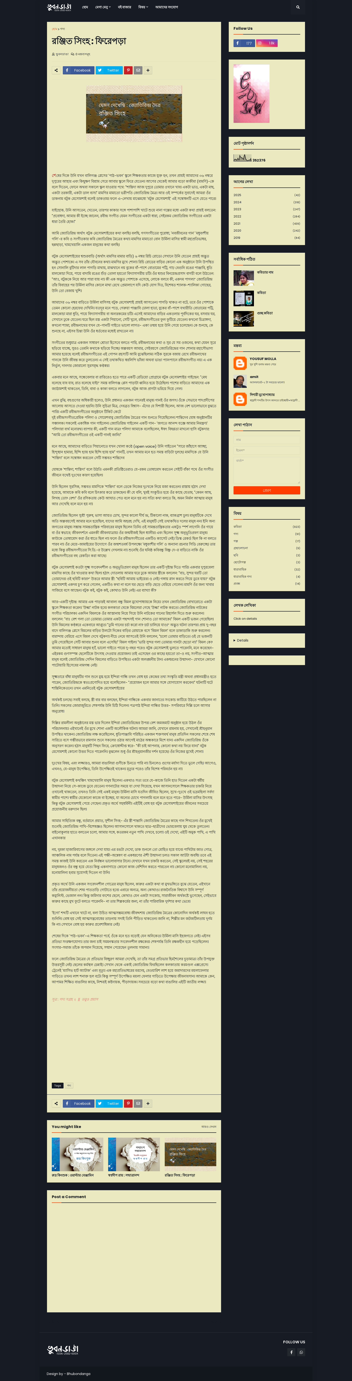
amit (254, 377)
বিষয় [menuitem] (141, 7)
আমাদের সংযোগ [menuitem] (166, 7)
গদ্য (62, 29)
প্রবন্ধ (267, 583)
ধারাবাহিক (267, 569)
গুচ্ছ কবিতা (265, 313)
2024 (267, 202)
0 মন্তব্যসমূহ (83, 54)
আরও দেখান (208, 1127)
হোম (54, 29)
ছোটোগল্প (267, 562)
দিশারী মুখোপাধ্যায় (262, 395)
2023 (267, 209)
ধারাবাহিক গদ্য (267, 576)
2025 (267, 195)
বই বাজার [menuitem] (124, 7)
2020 (267, 230)
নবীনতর (54, 1322)
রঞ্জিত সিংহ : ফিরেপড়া (180, 1175)
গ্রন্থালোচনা (267, 548)
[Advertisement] (134, 1041)
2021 (267, 223)
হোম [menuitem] (85, 7)
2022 (267, 216)
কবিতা (261, 293)
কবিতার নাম (265, 272)
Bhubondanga (78, 1373)
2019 (267, 237)
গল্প (267, 541)
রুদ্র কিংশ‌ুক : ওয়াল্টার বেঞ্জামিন (73, 1175)
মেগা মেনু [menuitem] (101, 7)
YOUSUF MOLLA (263, 359)
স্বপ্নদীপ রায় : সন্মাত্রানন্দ (123, 1175)
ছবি (267, 555)
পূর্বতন (215, 1322)
